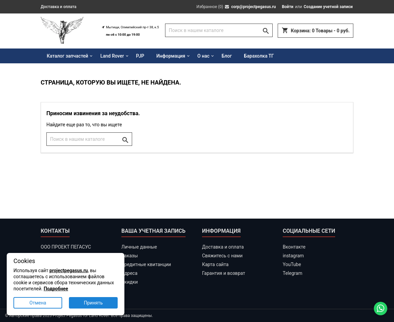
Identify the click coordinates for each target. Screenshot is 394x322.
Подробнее (56, 288)
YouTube (292, 264)
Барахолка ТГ (259, 56)
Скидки (129, 282)
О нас (203, 56)
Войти (287, 6)
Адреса (129, 273)
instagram (293, 255)
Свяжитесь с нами (222, 255)
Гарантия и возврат (223, 273)
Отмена (38, 302)
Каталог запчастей (67, 56)
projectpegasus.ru (68, 270)
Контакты (55, 231)
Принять (93, 302)
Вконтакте (294, 247)
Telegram (292, 273)
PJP (140, 56)
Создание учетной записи (328, 6)
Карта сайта (215, 264)
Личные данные (139, 247)
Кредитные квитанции (146, 264)
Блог (227, 56)
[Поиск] (219, 30)
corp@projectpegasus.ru (253, 6)
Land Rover (112, 56)
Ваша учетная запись (153, 231)
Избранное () (209, 6)
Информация (170, 56)
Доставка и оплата (58, 6)
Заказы (129, 255)
